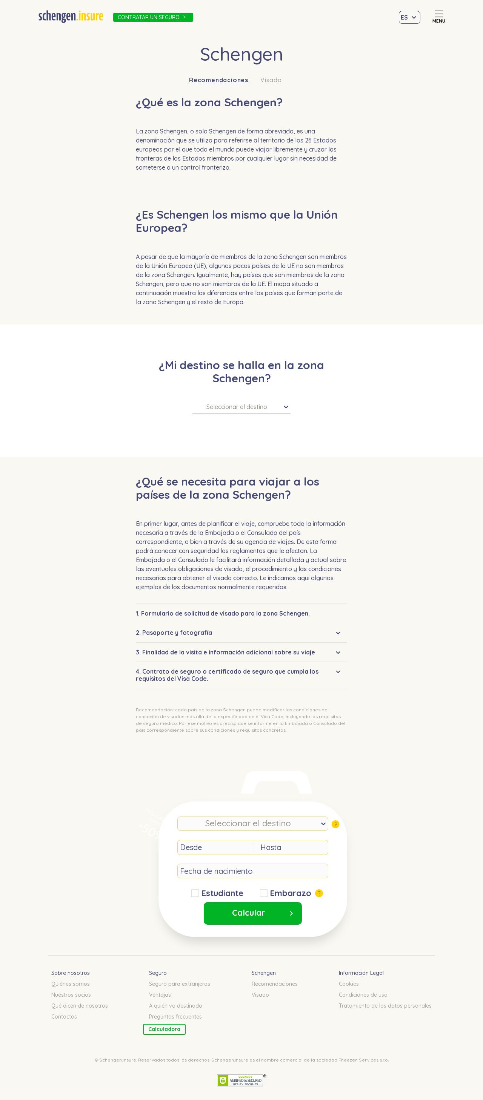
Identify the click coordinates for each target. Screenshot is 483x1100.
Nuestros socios (71, 994)
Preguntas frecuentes (175, 1016)
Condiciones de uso (363, 994)
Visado (271, 80)
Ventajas (160, 994)
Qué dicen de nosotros (79, 1005)
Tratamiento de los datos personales (385, 1005)
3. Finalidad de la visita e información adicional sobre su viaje (225, 652)
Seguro (158, 973)
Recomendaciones (218, 80)
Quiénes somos (70, 984)
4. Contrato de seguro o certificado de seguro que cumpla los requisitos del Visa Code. (227, 675)
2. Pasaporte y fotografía (174, 632)
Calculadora (164, 1029)
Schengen (264, 973)
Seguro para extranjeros (179, 984)
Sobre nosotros (70, 973)
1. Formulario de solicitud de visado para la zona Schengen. (223, 613)
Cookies (349, 984)
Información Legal (361, 973)
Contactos (64, 1016)
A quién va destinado (175, 1005)
